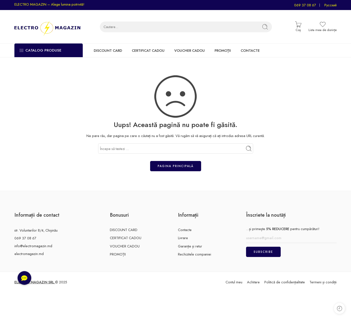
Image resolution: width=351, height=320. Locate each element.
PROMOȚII (223, 50)
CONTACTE (250, 50)
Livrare (183, 237)
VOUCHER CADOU (189, 50)
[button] (24, 278)
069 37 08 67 (305, 5)
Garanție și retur (190, 246)
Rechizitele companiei (194, 254)
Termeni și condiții (323, 282)
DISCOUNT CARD (108, 50)
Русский (330, 5)
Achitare (253, 282)
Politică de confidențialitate (284, 282)
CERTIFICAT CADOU (148, 50)
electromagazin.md (29, 253)
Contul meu (234, 282)
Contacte (185, 229)
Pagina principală (176, 166)
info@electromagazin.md (33, 245)
